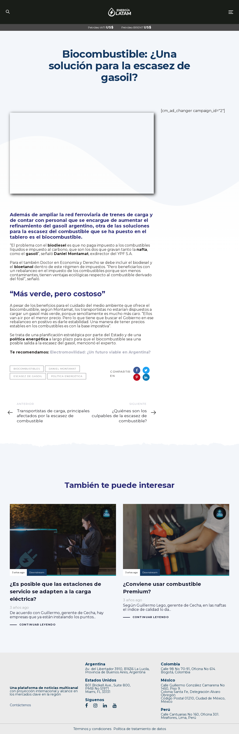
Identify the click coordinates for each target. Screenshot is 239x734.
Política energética (66, 376)
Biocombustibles (27, 368)
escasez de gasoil (28, 376)
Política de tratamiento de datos (139, 729)
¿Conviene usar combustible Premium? (176, 561)
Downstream (36, 572)
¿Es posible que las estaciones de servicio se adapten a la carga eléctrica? (63, 565)
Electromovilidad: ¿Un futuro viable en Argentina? (100, 352)
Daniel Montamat (62, 368)
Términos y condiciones (92, 729)
